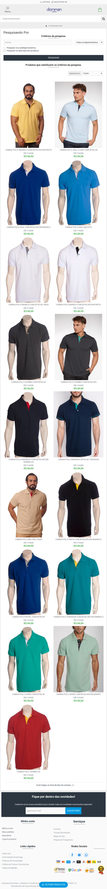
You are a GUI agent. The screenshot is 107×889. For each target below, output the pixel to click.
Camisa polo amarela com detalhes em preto (28, 150)
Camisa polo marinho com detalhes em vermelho (28, 460)
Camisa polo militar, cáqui (28, 539)
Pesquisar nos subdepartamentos (19, 48)
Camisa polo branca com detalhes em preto (78, 304)
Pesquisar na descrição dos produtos (21, 51)
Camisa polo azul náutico (78, 227)
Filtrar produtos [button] (55, 884)
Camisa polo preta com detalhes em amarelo (78, 539)
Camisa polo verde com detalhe (28, 694)
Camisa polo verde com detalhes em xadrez (78, 694)
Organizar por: (74, 73)
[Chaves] (37, 42)
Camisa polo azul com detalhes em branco (28, 227)
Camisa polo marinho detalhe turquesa (78, 459)
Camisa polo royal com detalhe (28, 617)
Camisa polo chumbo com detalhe (28, 382)
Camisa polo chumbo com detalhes (78, 382)
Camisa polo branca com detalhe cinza (28, 304)
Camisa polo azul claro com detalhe (79, 150)
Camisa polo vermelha (28, 772)
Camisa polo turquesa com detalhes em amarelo (79, 617)
